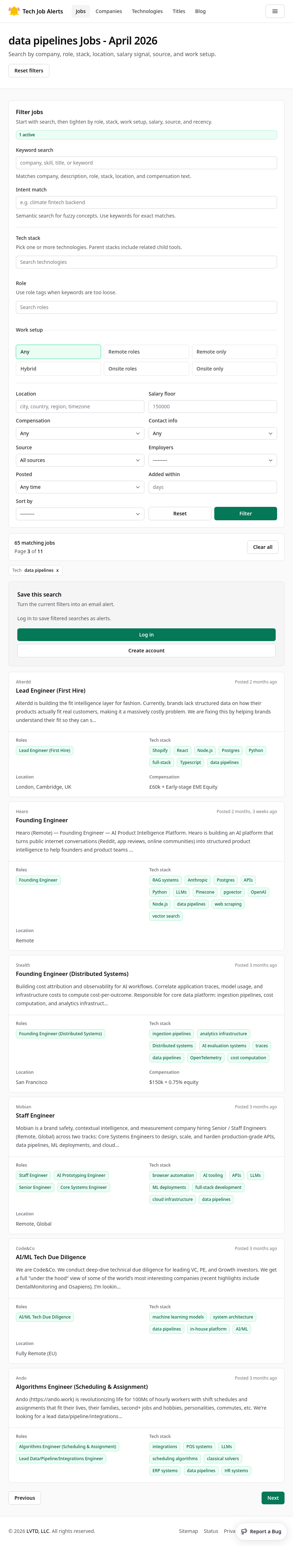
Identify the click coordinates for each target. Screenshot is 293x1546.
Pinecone (205, 892)
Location (26, 393)
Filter (245, 513)
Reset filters (28, 70)
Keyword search (34, 150)
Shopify (160, 750)
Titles (179, 11)
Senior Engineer (35, 1187)
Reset (180, 513)
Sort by (24, 501)
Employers (161, 447)
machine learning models (178, 1317)
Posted (24, 474)
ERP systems (165, 1471)
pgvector (232, 892)
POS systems (199, 1447)
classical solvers (223, 1459)
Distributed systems (173, 1046)
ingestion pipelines (172, 1034)
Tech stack (28, 238)
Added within (164, 474)
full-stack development (218, 1187)
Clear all (263, 547)
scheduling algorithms (175, 1459)
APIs (248, 880)
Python (256, 750)
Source (24, 447)
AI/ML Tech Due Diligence (45, 1317)
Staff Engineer (33, 1175)
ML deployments (169, 1187)
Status (211, 1531)
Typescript (190, 762)
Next (273, 1497)
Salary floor (162, 393)
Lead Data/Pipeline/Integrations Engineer (61, 1459)
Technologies (147, 11)
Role (21, 283)
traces (262, 1046)
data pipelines (224, 762)
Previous (24, 1497)
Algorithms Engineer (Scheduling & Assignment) (67, 1447)
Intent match (31, 189)
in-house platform (208, 1329)
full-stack (162, 762)
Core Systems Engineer (83, 1187)
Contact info (163, 420)
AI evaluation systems (224, 1046)
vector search (166, 916)
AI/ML (242, 1329)
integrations (165, 1447)
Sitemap (188, 1531)
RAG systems (166, 880)
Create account (146, 650)
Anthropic (198, 880)
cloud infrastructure (173, 1199)
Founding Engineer (38, 880)
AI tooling (213, 1175)
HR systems (236, 1471)
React (182, 750)
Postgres (230, 750)
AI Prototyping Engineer (81, 1175)
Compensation (33, 420)
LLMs (181, 892)
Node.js (205, 750)
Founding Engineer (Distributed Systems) (60, 1034)
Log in (146, 634)
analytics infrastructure (223, 1034)
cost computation (248, 1058)
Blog (200, 11)
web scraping (228, 904)
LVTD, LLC (37, 1531)
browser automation (173, 1175)
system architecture (233, 1317)
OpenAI (258, 892)
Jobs (81, 11)
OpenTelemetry (205, 1058)
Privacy (232, 1531)
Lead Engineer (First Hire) (44, 750)
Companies (109, 11)
